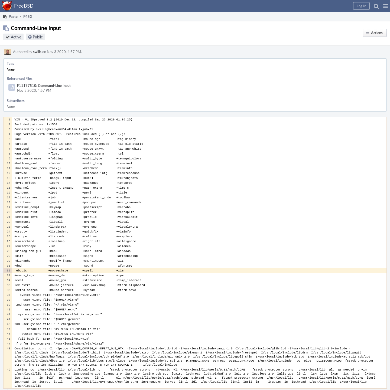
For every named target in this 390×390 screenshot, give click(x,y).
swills (37, 51)
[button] (385, 6)
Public (38, 37)
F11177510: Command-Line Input (44, 85)
